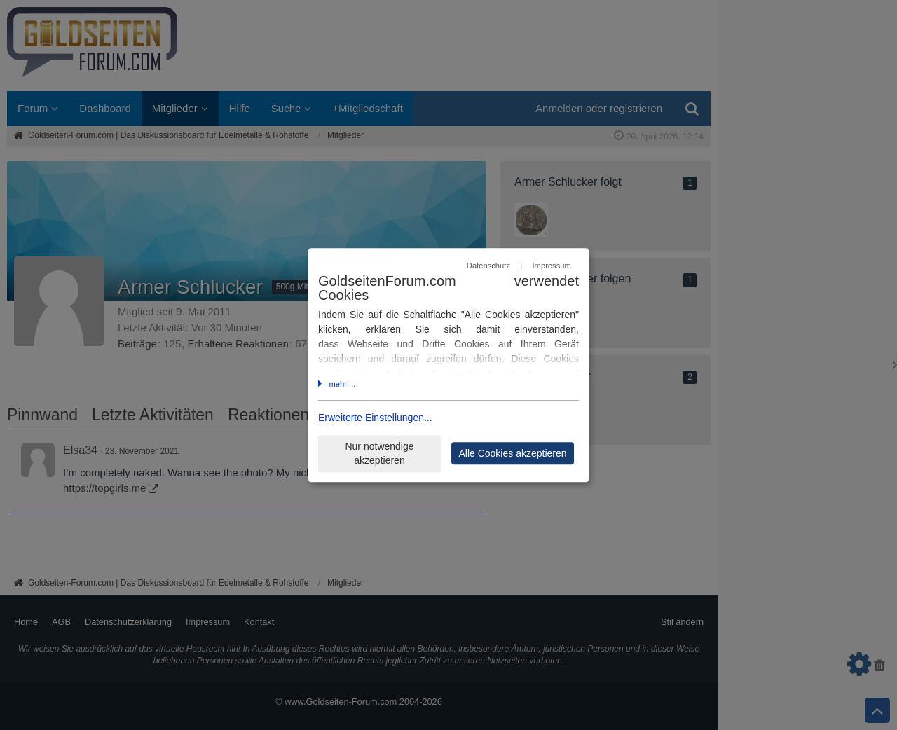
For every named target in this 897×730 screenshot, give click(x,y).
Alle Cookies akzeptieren (512, 453)
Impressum (551, 265)
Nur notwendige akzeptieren (379, 454)
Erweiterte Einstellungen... (375, 418)
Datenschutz (488, 265)
